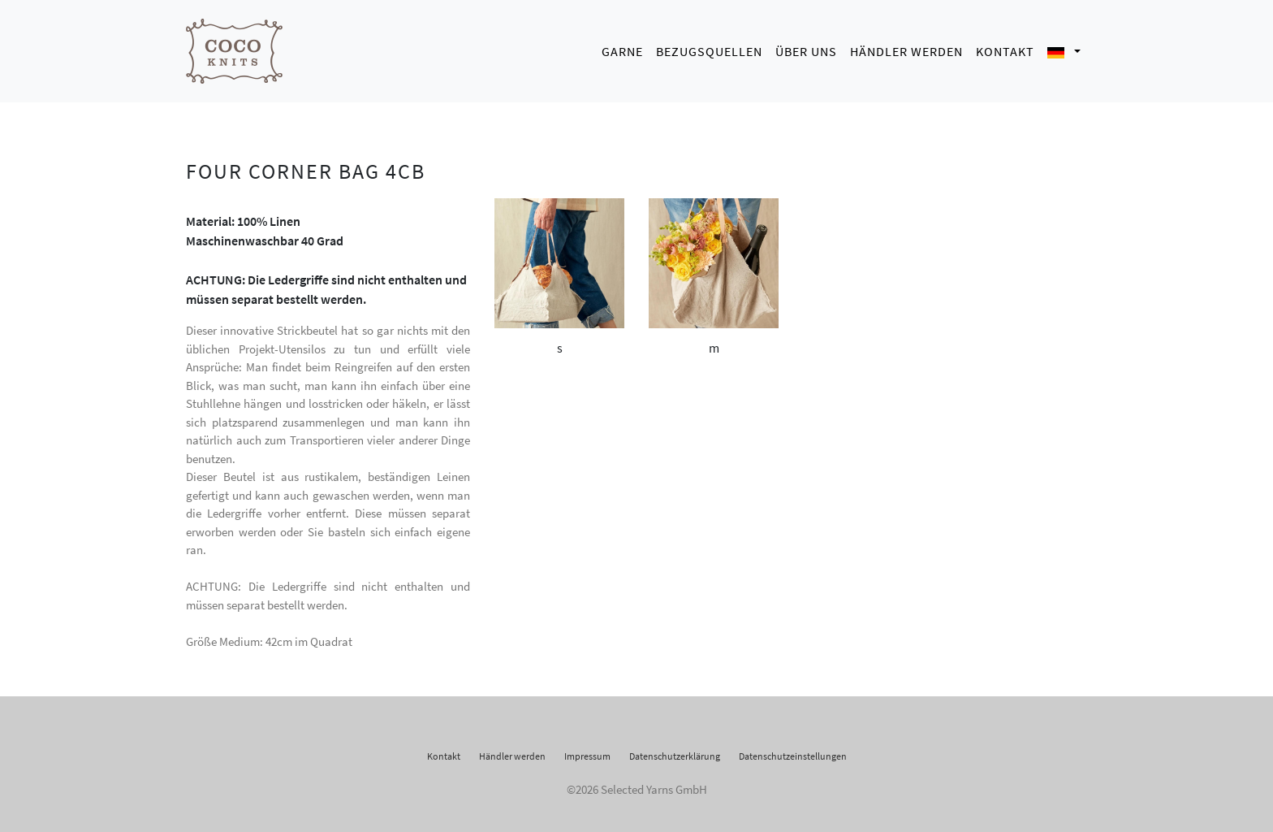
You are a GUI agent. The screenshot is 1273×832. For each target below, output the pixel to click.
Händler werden (906, 49)
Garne (622, 49)
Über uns (806, 49)
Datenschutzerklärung (674, 752)
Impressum (587, 752)
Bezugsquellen (709, 49)
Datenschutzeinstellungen (793, 752)
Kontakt (1005, 49)
